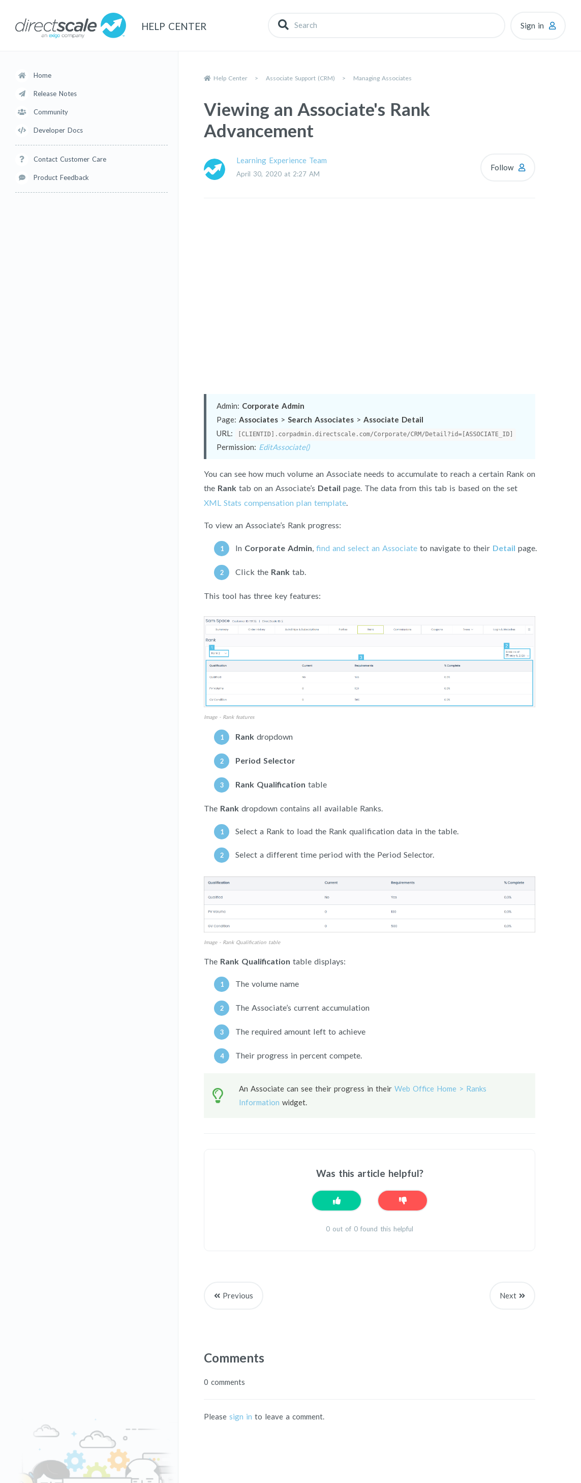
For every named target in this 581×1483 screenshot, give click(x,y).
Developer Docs (58, 130)
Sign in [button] (532, 25)
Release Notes (55, 93)
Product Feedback (61, 177)
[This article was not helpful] (402, 1201)
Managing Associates (382, 78)
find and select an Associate (366, 548)
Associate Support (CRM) (300, 78)
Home (42, 75)
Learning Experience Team (281, 160)
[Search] (386, 25)
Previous (238, 1295)
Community (51, 112)
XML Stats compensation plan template (275, 502)
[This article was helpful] (336, 1201)
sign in (240, 1416)
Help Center (230, 78)
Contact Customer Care (70, 159)
